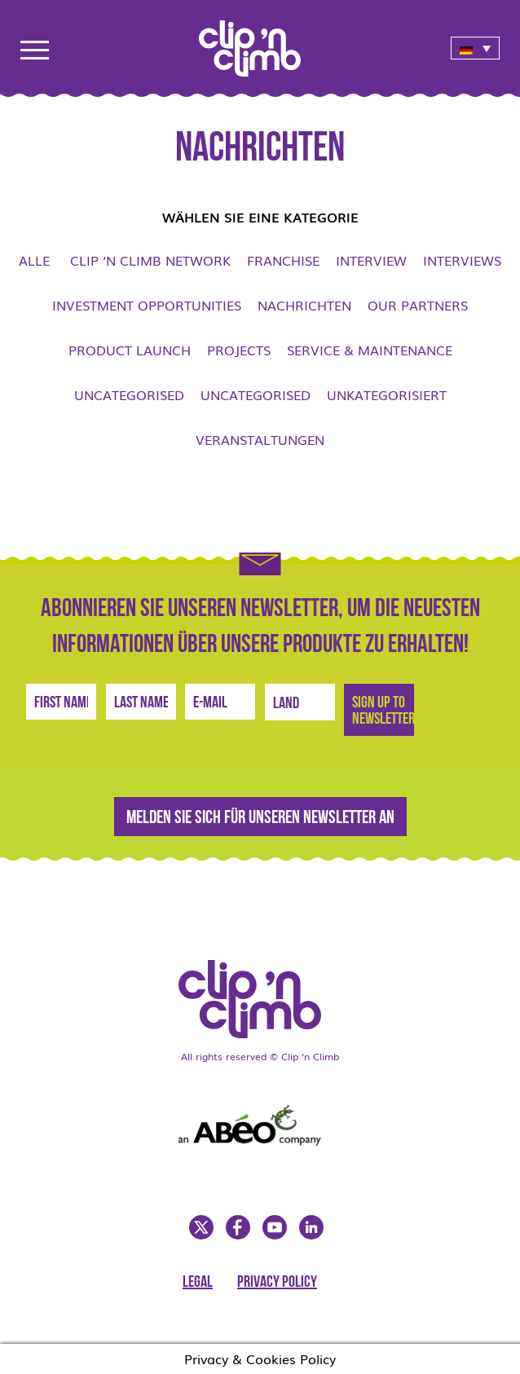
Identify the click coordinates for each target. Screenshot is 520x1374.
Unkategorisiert (387, 394)
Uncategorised (129, 394)
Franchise (283, 260)
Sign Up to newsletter (383, 711)
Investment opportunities (146, 305)
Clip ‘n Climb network (150, 260)
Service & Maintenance (369, 349)
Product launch (129, 349)
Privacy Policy (277, 1283)
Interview (371, 260)
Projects (239, 349)
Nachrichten (304, 305)
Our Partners (418, 305)
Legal (198, 1283)
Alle (34, 260)
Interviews (462, 260)
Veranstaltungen (260, 439)
